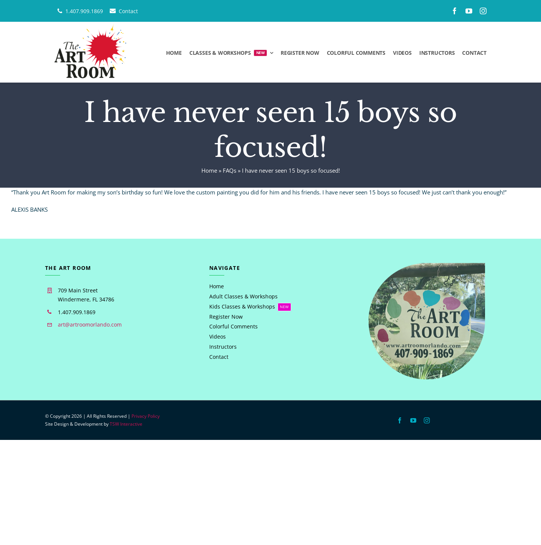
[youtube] (468, 11)
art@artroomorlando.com (90, 324)
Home (209, 170)
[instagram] (483, 11)
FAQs (229, 170)
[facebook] (454, 11)
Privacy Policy (145, 416)
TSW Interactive (126, 424)
